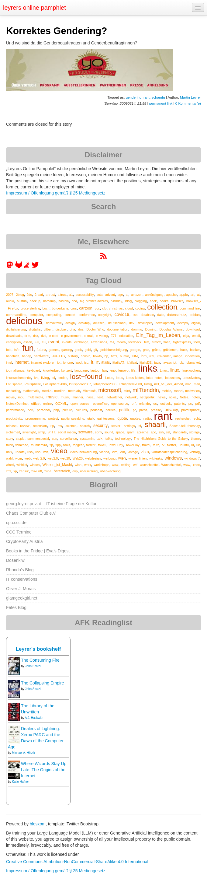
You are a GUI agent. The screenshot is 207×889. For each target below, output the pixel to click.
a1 (71, 294)
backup (35, 301)
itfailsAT (118, 362)
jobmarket (193, 362)
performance (15, 410)
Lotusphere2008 (130, 384)
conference (87, 315)
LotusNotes (191, 378)
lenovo (123, 370)
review (24, 426)
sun (54, 438)
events (66, 342)
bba (74, 301)
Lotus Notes (134, 378)
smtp (41, 432)
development (165, 323)
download (193, 329)
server (115, 426)
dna (72, 329)
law (104, 370)
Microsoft (89, 391)
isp (86, 362)
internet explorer (42, 362)
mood (178, 391)
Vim (114, 452)
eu (44, 342)
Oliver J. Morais (21, 588)
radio (147, 418)
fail (112, 342)
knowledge (51, 370)
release (11, 426)
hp (106, 356)
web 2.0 (39, 458)
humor (124, 356)
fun (28, 348)
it (92, 362)
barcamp (49, 301)
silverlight (29, 432)
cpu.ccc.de (16, 522)
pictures (81, 410)
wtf (135, 465)
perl (30, 410)
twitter (171, 445)
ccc (97, 308)
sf (140, 426)
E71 (113, 336)
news (162, 397)
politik (124, 410)
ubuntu (184, 445)
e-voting (102, 336)
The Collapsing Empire (42, 683)
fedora (121, 342)
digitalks (34, 329)
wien (122, 458)
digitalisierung (16, 329)
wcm (18, 458)
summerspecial (38, 438)
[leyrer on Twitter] (35, 266)
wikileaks (155, 458)
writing (125, 465)
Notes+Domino (17, 403)
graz (146, 350)
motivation (192, 391)
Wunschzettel (171, 465)
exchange (81, 342)
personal (43, 410)
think (9, 445)
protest (53, 418)
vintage (133, 452)
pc (190, 403)
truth (156, 445)
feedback (135, 342)
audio (10, 301)
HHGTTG (58, 356)
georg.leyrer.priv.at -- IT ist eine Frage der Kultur (51, 503)
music (52, 396)
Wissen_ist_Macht (57, 465)
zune (47, 471)
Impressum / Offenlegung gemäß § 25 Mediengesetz (55, 193)
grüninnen (170, 350)
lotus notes (154, 378)
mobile (166, 391)
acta (99, 294)
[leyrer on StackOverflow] (26, 266)
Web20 (78, 458)
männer (77, 397)
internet (22, 362)
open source (80, 403)
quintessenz (105, 418)
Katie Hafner (20, 781)
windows (173, 458)
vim (122, 452)
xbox (196, 465)
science (70, 426)
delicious (24, 321)
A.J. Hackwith (34, 717)
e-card (53, 336)
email (196, 336)
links (147, 368)
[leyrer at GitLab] (19, 266)
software (85, 432)
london (62, 378)
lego (113, 370)
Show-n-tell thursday (184, 426)
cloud (129, 308)
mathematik (31, 391)
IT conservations (21, 579)
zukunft (36, 471)
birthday (116, 301)
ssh (161, 432)
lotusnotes (172, 378)
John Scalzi (32, 666)
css (135, 315)
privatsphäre (190, 410)
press (143, 410)
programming (35, 418)
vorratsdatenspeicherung (169, 452)
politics (110, 410)
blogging (141, 301)
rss (59, 426)
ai (127, 294)
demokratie (54, 323)
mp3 (21, 397)
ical (151, 356)
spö (153, 432)
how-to (86, 356)
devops (183, 323)
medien (59, 391)
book (153, 301)
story (9, 438)
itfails (106, 362)
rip (52, 426)
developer (145, 323)
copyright (104, 315)
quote (122, 418)
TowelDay (133, 445)
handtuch (12, 356)
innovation (192, 356)
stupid (20, 438)
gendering (134, 97)
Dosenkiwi (16, 560)
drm (27, 336)
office (35, 403)
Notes (184, 397)
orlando (144, 403)
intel (9, 362)
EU (37, 342)
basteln (63, 301)
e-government (71, 336)
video (59, 451)
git (95, 350)
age (120, 294)
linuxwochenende (18, 378)
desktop (84, 323)
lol (53, 378)
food (197, 342)
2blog (20, 294)
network (131, 397)
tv (163, 445)
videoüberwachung (83, 452)
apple (183, 294)
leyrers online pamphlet (34, 7)
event (53, 341)
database (147, 315)
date (160, 315)
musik (65, 397)
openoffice (100, 403)
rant (146, 97)
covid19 (122, 314)
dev (131, 323)
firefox (156, 342)
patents (179, 403)
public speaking (72, 418)
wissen (35, 465)
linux (174, 370)
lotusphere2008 (105, 384)
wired (10, 465)
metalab (74, 391)
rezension (40, 426)
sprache (142, 432)
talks (108, 438)
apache (171, 294)
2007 (9, 294)
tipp (58, 445)
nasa (90, 397)
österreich (61, 471)
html (114, 356)
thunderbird (39, 445)
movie (10, 397)
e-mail (88, 336)
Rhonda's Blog (20, 569)
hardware (41, 356)
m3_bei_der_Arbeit (168, 384)
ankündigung (154, 294)
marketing (13, 391)
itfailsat (132, 362)
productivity (14, 418)
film (146, 342)
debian (194, 315)
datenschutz (176, 315)
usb (37, 452)
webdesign (93, 458)
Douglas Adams (171, 329)
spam (131, 432)
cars (74, 308)
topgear (78, 445)
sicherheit (13, 432)
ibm (143, 356)
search (85, 426)
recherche (182, 418)
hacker (195, 350)
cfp (104, 308)
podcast (96, 410)
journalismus (15, 370)
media (47, 391)
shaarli (155, 425)
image (178, 356)
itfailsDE (145, 362)
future (41, 350)
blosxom (38, 823)
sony (98, 432)
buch (46, 308)
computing (54, 315)
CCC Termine (19, 532)
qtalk (90, 418)
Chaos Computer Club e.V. (31, 513)
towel (102, 445)
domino (136, 329)
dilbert (48, 329)
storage (194, 432)
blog (128, 301)
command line (190, 308)
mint (127, 391)
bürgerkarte (60, 308)
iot (58, 362)
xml (8, 471)
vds (45, 452)
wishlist (21, 465)
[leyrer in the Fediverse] (10, 266)
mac (188, 384)
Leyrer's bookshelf (38, 649)
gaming (66, 350)
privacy (171, 409)
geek (78, 350)
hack (183, 350)
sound (108, 432)
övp (75, 471)
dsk (35, 336)
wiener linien (138, 458)
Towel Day (115, 445)
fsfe (16, 350)
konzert (66, 370)
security (100, 425)
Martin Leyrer (190, 97)
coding (140, 308)
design (70, 323)
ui (192, 445)
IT (97, 362)
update (20, 452)
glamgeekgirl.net (21, 598)
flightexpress (182, 342)
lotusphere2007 (80, 384)
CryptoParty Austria (24, 541)
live (35, 378)
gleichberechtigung (113, 350)
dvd (43, 336)
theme (195, 438)
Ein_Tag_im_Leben (158, 335)
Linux (163, 370)
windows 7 (192, 458)
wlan (78, 465)
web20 (65, 458)
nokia (173, 397)
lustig (148, 384)
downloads (14, 336)
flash (167, 342)
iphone (68, 362)
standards (179, 432)
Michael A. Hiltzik (23, 752)
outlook (165, 403)
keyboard (33, 370)
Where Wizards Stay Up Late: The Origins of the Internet (43, 769)
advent (110, 294)
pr (134, 410)
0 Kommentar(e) (188, 103)
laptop (95, 370)
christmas (116, 308)
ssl (168, 432)
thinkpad (22, 445)
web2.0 (52, 458)
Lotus (109, 378)
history (73, 356)
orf (134, 403)
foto (9, 350)
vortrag (195, 452)
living (45, 378)
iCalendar (164, 356)
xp (15, 471)
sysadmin (87, 438)
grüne (156, 350)
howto (97, 356)
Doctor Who (95, 329)
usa (30, 452)
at (198, 294)
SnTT (51, 432)
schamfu (158, 97)
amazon (136, 294)
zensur (24, 471)
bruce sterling (30, 308)
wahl (9, 458)
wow (115, 465)
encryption (13, 342)
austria (22, 301)
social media (67, 432)
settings (129, 426)
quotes (135, 418)
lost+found (86, 376)
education (126, 336)
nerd (100, 397)
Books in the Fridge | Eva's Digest (38, 550)
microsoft (109, 390)
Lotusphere (14, 384)
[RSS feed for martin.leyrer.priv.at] (103, 258)
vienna (104, 452)
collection (162, 307)
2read (39, 294)
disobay (61, 329)
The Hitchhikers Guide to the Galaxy (161, 438)
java (157, 362)
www (186, 465)
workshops (101, 465)
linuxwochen (191, 370)
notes (195, 397)
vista (145, 452)
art (192, 294)
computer (36, 315)
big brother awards (94, 301)
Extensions (99, 342)
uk (198, 445)
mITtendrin (146, 390)
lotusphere (33, 384)
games (53, 350)
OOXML (61, 403)
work (87, 465)
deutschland (117, 323)
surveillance (68, 438)
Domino (150, 329)
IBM (135, 356)
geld (88, 350)
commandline (16, 315)
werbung (109, 458)
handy (26, 356)
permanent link (160, 103)
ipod (78, 362)
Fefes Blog (16, 607)
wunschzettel (149, 465)
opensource (119, 403)
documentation (117, 329)
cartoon (85, 308)
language (81, 370)
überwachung (110, 471)
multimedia (35, 397)
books (164, 301)
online (47, 403)
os (155, 403)
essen (27, 342)
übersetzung (89, 471)
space (120, 432)
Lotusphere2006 (55, 384)
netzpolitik (147, 397)
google (135, 350)
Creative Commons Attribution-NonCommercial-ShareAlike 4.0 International (77, 861)
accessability (85, 294)
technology (123, 438)
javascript (169, 362)
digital (195, 323)
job (181, 362)
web (28, 458)
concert (69, 315)
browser (177, 301)
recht (196, 418)
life (133, 370)
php (56, 410)
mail (197, 384)
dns (80, 329)
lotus (119, 378)
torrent (90, 445)
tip (51, 445)
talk (99, 438)
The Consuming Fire (40, 660)
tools (66, 445)
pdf (197, 403)
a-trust (50, 294)
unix (9, 452)
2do (29, 294)
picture (67, 410)
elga (186, 336)
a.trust (62, 294)
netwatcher (114, 397)
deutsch (99, 323)
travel (146, 445)
